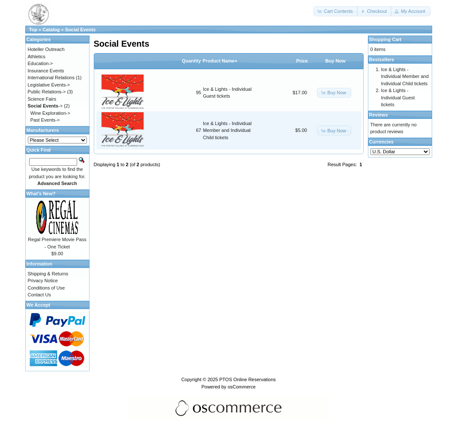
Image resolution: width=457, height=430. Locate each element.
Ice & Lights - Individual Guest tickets (398, 97)
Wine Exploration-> (50, 113)
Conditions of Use (46, 287)
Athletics (37, 56)
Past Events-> (45, 119)
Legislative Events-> (49, 84)
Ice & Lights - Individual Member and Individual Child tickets (227, 130)
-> (45, 105)
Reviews (378, 114)
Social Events (80, 29)
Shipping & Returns (48, 273)
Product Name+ (220, 60)
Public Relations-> (47, 91)
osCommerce (241, 386)
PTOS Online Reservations (247, 379)
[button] (336, 11)
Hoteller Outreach (46, 49)
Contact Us (39, 294)
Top (33, 29)
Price (302, 60)
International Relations (51, 77)
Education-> (40, 63)
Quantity (191, 60)
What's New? (41, 193)
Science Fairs (42, 99)
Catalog (51, 29)
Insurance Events (46, 70)
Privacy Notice (43, 280)
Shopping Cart (385, 39)
